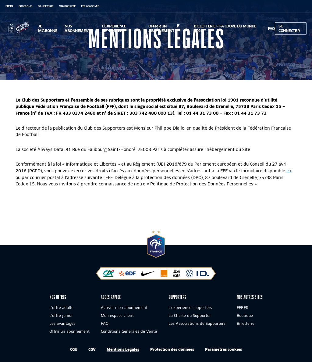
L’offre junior (61, 316)
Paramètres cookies (223, 349)
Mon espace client (117, 316)
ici (288, 170)
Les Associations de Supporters (196, 323)
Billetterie (46, 6)
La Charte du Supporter (189, 316)
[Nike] (148, 275)
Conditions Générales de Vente (129, 331)
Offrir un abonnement (69, 331)
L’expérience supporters (190, 308)
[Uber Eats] (176, 275)
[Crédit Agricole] (108, 275)
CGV (92, 349)
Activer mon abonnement (124, 308)
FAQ (104, 323)
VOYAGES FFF (67, 6)
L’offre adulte (61, 308)
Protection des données (172, 349)
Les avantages (62, 323)
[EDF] (127, 275)
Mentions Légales (123, 349)
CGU (73, 349)
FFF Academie (90, 6)
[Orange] (164, 275)
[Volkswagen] (197, 275)
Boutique (25, 6)
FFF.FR (9, 6)
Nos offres (57, 297)
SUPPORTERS (177, 297)
